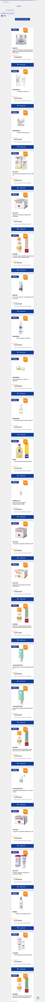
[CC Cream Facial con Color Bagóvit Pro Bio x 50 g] (22, 294)
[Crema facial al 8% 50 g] (22, 130)
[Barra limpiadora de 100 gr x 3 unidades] (22, 376)
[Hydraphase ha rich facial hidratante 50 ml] (22, 664)
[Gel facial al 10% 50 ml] (22, 89)
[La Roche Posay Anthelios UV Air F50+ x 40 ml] (22, 788)
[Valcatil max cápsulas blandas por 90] (22, 541)
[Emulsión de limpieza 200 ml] (22, 911)
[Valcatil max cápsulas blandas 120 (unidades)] (22, 212)
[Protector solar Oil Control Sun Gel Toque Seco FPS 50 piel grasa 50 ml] (22, 623)
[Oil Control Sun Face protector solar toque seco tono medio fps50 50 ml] (22, 746)
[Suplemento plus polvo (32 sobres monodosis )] (22, 582)
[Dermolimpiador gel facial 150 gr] (22, 952)
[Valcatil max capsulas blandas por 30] (22, 829)
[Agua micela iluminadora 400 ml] (22, 459)
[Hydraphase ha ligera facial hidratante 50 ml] (22, 705)
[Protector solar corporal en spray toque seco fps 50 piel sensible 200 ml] (22, 253)
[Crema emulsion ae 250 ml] (22, 335)
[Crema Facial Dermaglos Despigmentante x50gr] (22, 500)
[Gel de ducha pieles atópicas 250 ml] (22, 418)
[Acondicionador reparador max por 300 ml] (22, 171)
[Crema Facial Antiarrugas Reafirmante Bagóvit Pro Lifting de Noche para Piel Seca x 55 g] (22, 48)
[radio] (2, 16)
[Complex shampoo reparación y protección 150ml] (22, 870)
